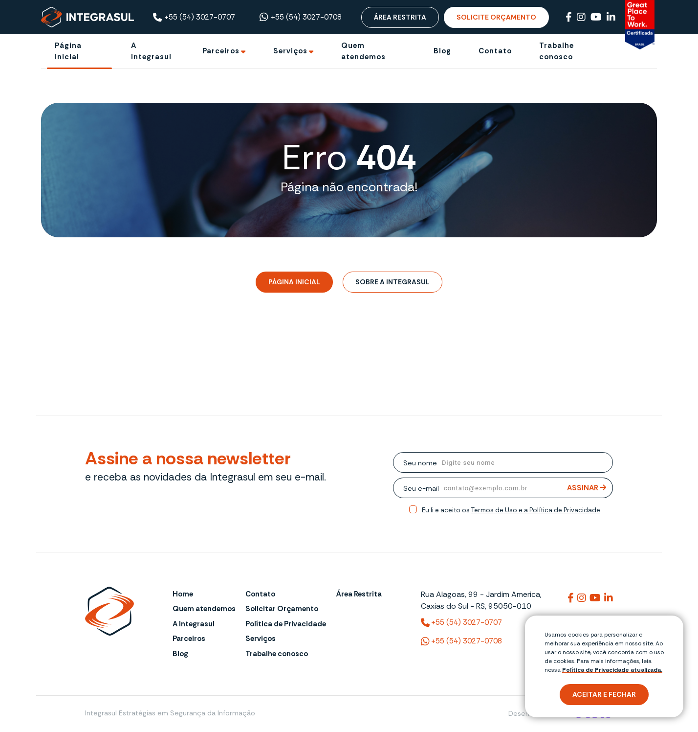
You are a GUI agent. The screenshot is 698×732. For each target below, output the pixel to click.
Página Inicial (294, 281)
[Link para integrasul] (570, 598)
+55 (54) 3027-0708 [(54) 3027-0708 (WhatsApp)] (461, 641)
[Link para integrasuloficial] (581, 598)
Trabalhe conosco (276, 654)
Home (183, 594)
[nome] (525, 462)
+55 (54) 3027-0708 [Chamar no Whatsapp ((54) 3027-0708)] (301, 17)
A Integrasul (194, 624)
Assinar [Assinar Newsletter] (586, 488)
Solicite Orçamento (496, 17)
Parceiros (189, 638)
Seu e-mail (421, 488)
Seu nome (420, 462)
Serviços (260, 638)
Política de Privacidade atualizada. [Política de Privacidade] (612, 670)
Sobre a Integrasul (392, 281)
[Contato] (495, 51)
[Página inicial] (79, 51)
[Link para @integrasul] (595, 598)
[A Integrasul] (153, 51)
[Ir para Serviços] (293, 51)
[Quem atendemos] (373, 51)
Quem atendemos (204, 609)
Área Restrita (400, 17)
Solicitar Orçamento (281, 609)
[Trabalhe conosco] (571, 51)
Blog (180, 654)
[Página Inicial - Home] (87, 17)
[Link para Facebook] (568, 17)
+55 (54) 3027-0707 (194, 17)
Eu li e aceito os (511, 510)
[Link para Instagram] (581, 17)
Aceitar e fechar (604, 694)
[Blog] (442, 51)
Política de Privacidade (285, 624)
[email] (526, 488)
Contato (260, 594)
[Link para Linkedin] (611, 17)
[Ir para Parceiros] (224, 51)
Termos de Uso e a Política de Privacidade (535, 510)
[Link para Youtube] (596, 17)
